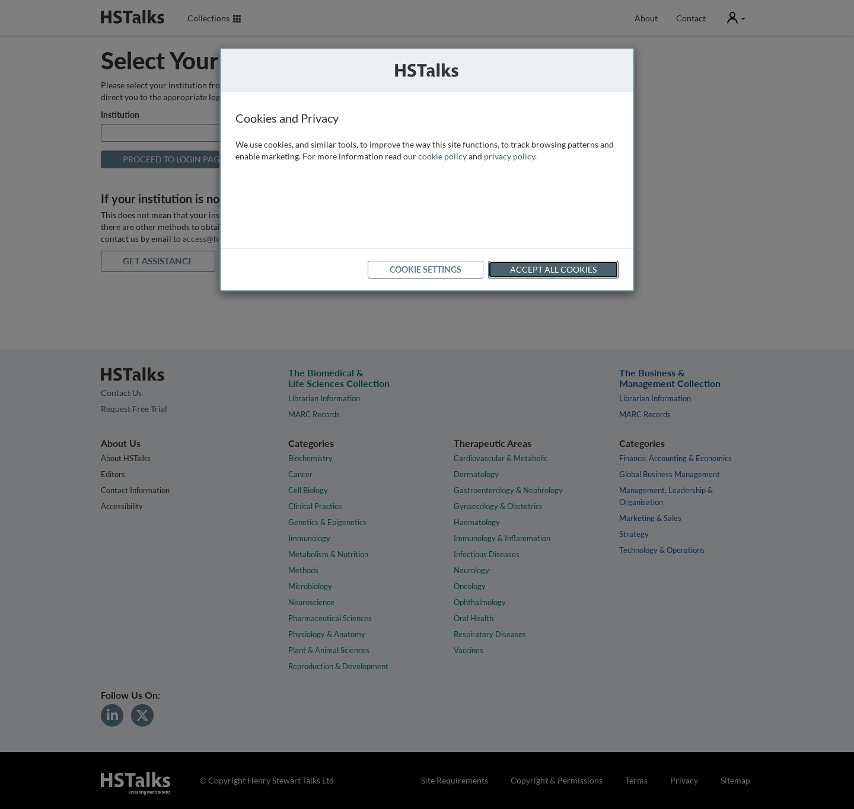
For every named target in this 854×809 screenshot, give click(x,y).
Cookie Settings (425, 269)
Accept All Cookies (553, 269)
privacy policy (509, 156)
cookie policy (442, 156)
